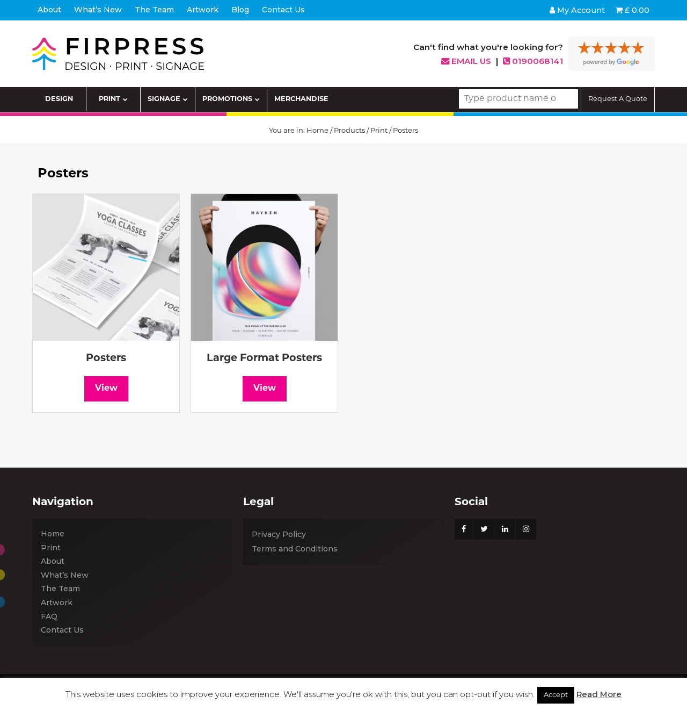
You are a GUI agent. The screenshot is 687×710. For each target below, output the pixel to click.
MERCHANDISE (301, 99)
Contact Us (62, 630)
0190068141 (533, 61)
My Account (577, 10)
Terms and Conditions (295, 549)
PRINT (113, 99)
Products (349, 130)
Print (379, 130)
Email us (466, 61)
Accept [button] (556, 695)
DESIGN (59, 99)
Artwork (56, 602)
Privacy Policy (279, 534)
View (106, 388)
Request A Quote (617, 99)
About (52, 561)
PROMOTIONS (231, 99)
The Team (60, 588)
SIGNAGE (168, 99)
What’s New (65, 575)
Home (317, 130)
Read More (599, 694)
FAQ (49, 616)
